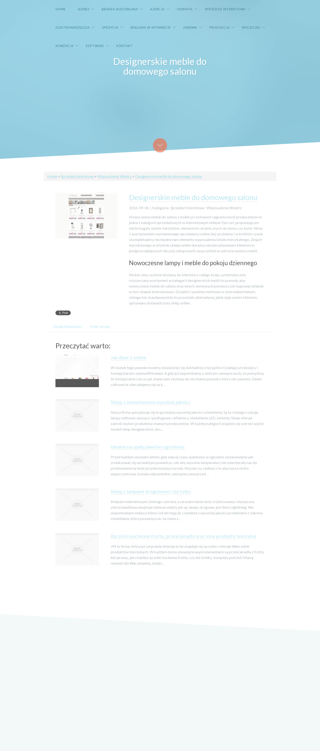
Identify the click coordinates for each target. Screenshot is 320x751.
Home (52, 176)
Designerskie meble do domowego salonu (168, 176)
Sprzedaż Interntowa (77, 176)
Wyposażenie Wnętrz (114, 176)
